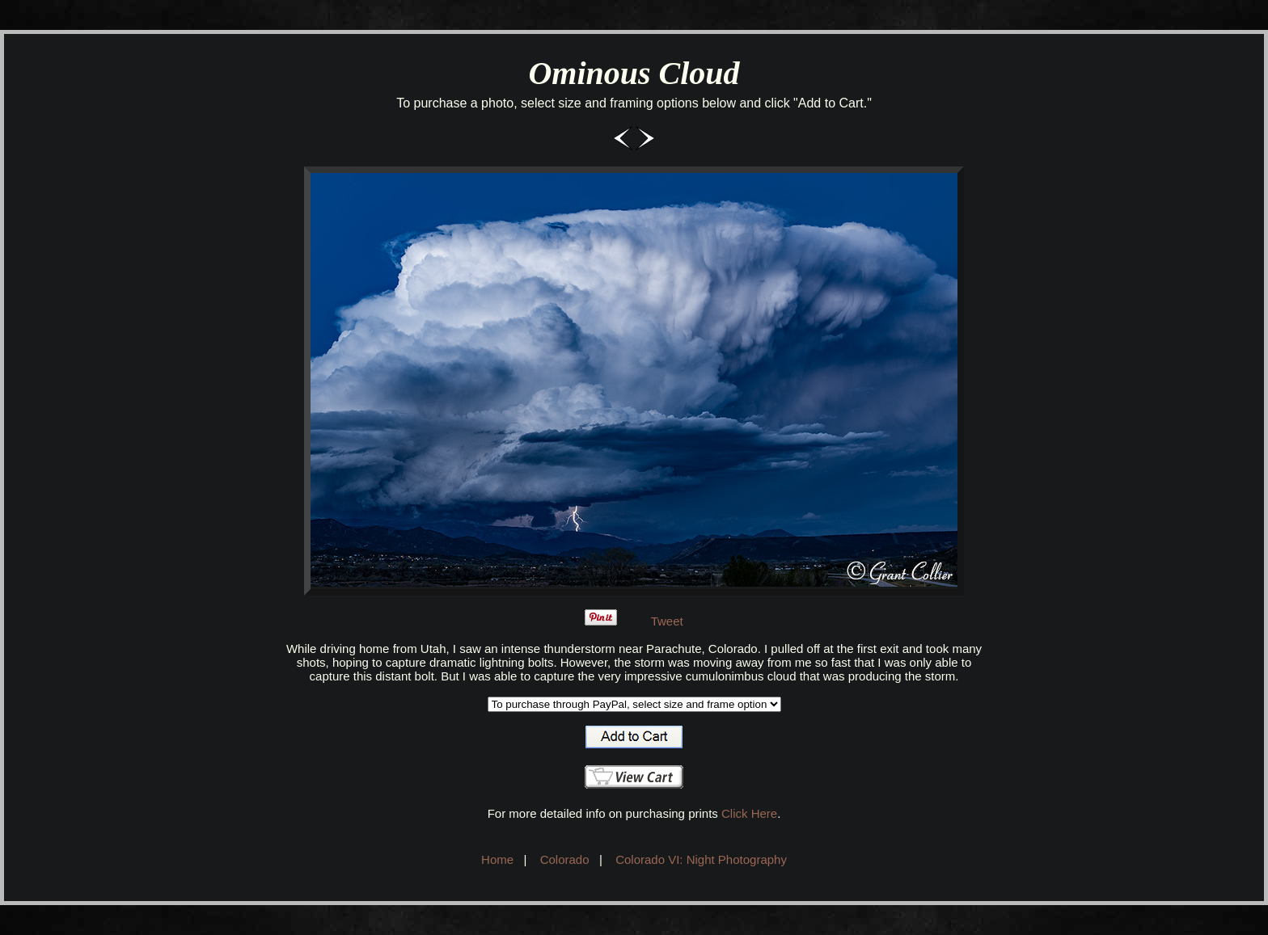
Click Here (749, 813)
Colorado (565, 859)
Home (497, 859)
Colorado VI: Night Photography (701, 859)
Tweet (667, 621)
